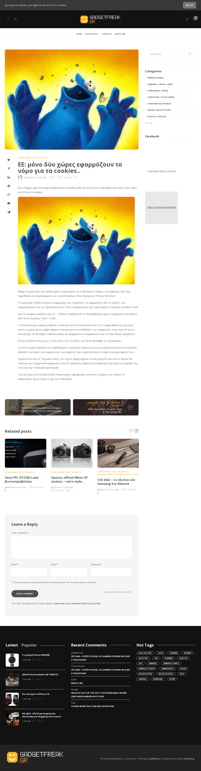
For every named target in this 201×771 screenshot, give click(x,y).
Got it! (189, 5)
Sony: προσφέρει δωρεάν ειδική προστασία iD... (105, 410)
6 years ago (21, 487)
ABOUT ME (120, 34)
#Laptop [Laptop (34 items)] (183, 658)
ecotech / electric (157, 116)
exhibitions (105, 474)
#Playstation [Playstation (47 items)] (145, 674)
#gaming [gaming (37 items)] (168, 658)
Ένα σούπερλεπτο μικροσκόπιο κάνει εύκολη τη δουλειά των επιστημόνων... (42, 409)
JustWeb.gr (155, 758)
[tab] (12, 645)
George (74, 689)
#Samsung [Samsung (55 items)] (158, 679)
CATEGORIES (91, 34)
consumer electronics (33, 157)
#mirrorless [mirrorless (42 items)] (168, 668)
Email (54, 564)
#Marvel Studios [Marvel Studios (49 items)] (147, 668)
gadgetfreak (29, 177)
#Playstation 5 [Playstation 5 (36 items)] (165, 674)
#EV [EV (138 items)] (156, 658)
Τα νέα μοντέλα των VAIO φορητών (92, 706)
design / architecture (159, 110)
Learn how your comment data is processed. (77, 603)
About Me (76, 683)
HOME (79, 34)
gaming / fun (96, 402)
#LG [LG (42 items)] (140, 663)
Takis (73, 702)
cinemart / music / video (160, 84)
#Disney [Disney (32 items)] (187, 653)
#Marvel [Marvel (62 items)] (153, 663)
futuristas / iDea (126, 474)
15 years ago (41, 177)
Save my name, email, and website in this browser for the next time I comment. (55, 582)
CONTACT (107, 34)
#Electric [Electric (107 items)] (143, 658)
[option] (25, 464)
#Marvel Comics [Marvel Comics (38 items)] (171, 663)
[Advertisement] (161, 250)
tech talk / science (34, 404)
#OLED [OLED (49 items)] (183, 668)
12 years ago (68, 487)
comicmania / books (158, 90)
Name (15, 564)
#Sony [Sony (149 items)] (172, 679)
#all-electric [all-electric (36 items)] (145, 653)
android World (156, 78)
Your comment (19, 533)
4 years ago (114, 489)
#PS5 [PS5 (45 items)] (182, 674)
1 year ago (26, 659)
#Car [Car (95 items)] (160, 653)
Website (96, 564)
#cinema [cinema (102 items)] (173, 653)
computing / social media (161, 97)
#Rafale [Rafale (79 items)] (142, 679)
